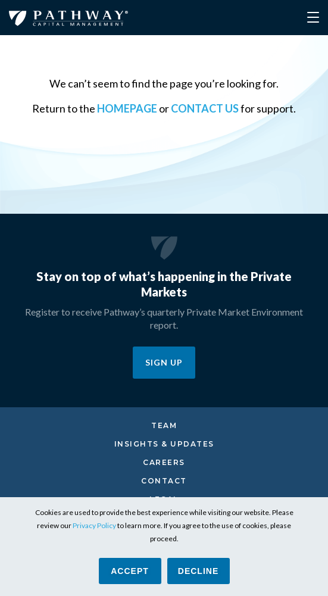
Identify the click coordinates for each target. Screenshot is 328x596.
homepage (127, 108)
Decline (198, 571)
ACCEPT (130, 571)
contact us (205, 108)
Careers (164, 462)
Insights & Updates (164, 443)
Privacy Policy (94, 525)
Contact (164, 480)
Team (164, 425)
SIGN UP (164, 362)
